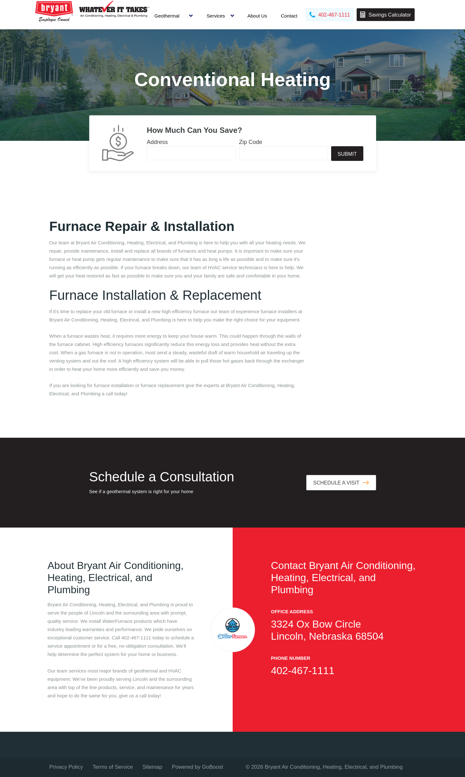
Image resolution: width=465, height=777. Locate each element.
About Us (257, 15)
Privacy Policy (66, 767)
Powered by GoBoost (197, 767)
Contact (289, 15)
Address (157, 142)
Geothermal (167, 15)
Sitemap (152, 767)
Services (216, 15)
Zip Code (250, 142)
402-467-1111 (302, 670)
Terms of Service (112, 767)
